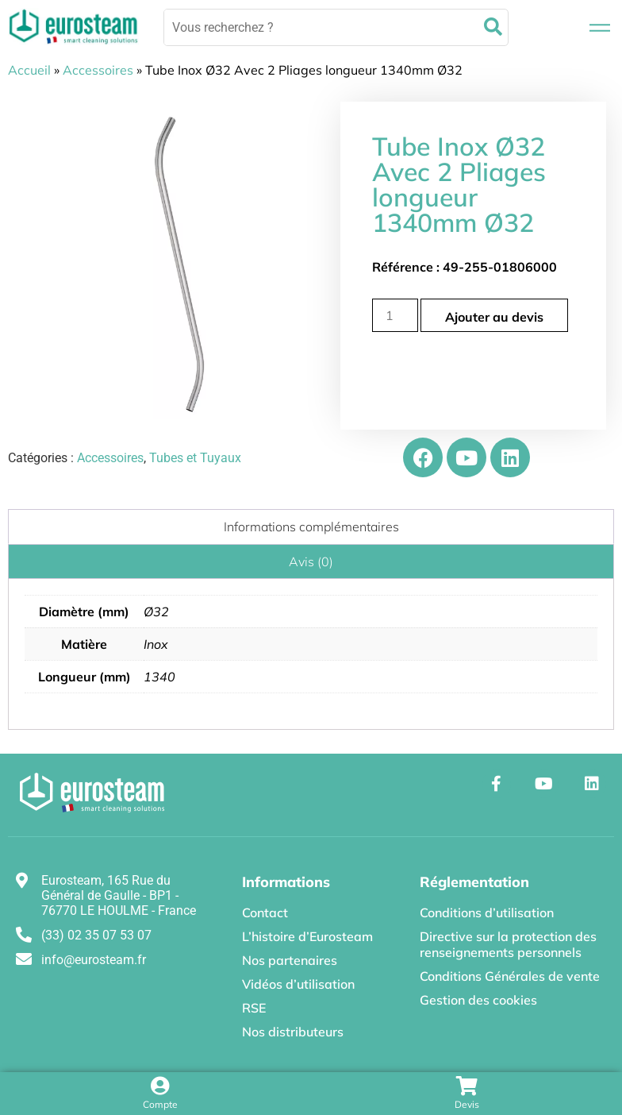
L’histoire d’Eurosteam (307, 936)
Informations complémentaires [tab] (311, 526)
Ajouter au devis (494, 317)
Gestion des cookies (478, 1000)
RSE (254, 1008)
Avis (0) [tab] (311, 561)
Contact (265, 912)
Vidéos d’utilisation (298, 984)
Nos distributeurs (293, 1032)
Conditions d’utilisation (487, 912)
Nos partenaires (289, 960)
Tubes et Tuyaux (195, 457)
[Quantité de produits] (395, 315)
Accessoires (98, 70)
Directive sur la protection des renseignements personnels (508, 944)
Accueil (29, 70)
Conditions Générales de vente (510, 976)
